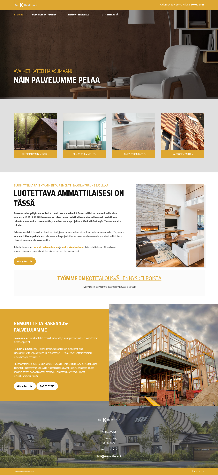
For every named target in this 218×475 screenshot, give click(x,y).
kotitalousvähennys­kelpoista (123, 278)
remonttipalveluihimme (46, 247)
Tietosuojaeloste (19, 472)
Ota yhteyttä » (25, 261)
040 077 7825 (196, 4)
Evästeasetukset (29, 472)
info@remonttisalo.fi (109, 456)
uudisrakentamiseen (73, 247)
